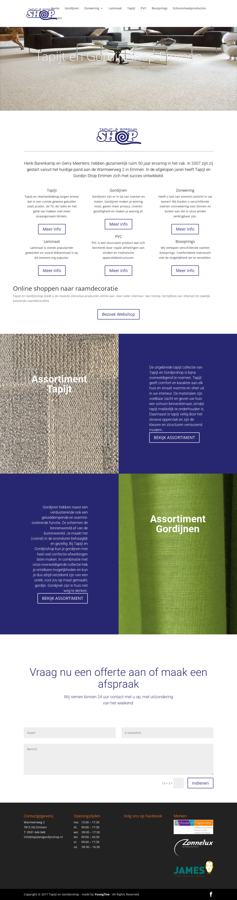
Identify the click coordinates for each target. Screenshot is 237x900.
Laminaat (115, 8)
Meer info (52, 229)
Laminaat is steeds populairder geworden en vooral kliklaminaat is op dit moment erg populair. (51, 253)
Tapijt (131, 8)
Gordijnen (72, 8)
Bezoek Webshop (118, 314)
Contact (56, 18)
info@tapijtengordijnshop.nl (43, 837)
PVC (143, 8)
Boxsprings (159, 8)
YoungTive (102, 894)
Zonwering (91, 8)
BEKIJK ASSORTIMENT (174, 437)
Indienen (200, 783)
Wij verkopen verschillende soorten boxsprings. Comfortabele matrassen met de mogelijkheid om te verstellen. (185, 253)
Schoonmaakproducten (189, 8)
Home (55, 8)
